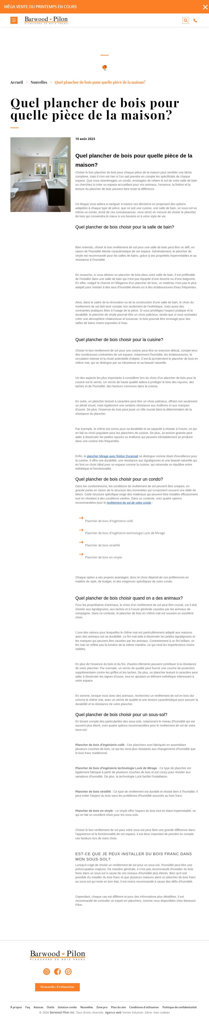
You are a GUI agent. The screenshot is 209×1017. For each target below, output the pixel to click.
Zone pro (102, 1007)
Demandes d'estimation (57, 987)
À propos (16, 1007)
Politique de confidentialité (179, 1007)
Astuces (38, 1007)
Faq (27, 1007)
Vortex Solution (132, 1012)
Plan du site (118, 1007)
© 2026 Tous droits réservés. (71, 1012)
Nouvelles (86, 1007)
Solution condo (67, 1007)
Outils (50, 1007)
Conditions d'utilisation (144, 1007)
